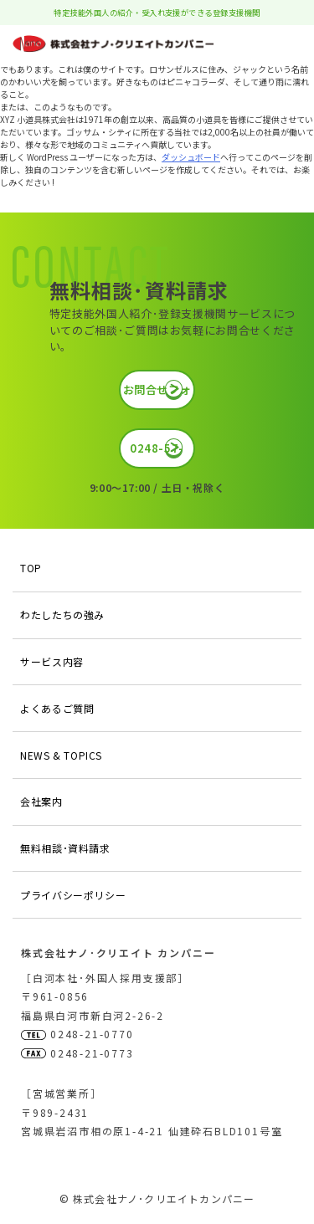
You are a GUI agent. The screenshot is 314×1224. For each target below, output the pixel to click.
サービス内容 (52, 661)
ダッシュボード (191, 157)
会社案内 (41, 801)
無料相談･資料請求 (65, 848)
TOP (31, 568)
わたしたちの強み (62, 614)
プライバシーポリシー (73, 895)
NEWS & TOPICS (61, 755)
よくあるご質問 (57, 708)
